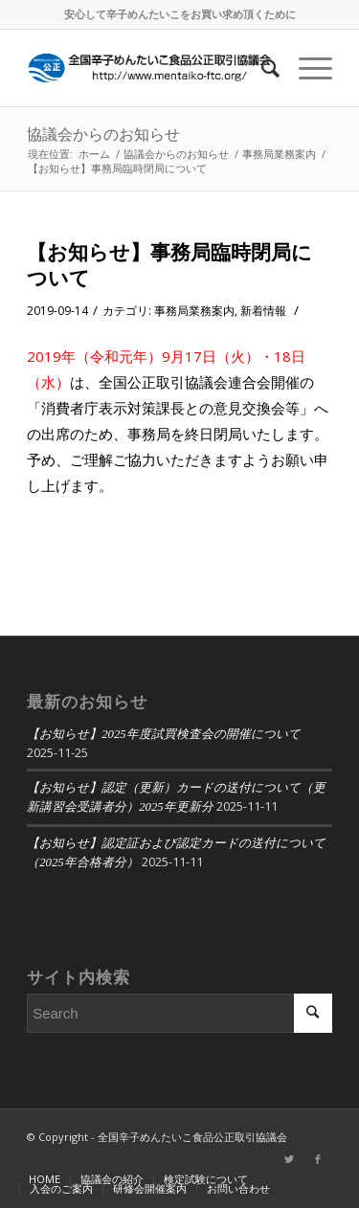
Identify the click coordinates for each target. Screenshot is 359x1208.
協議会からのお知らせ (103, 134)
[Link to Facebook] (317, 1159)
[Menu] (306, 68)
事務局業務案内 (194, 310)
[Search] (261, 68)
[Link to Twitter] (289, 1159)
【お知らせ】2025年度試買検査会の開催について (164, 734)
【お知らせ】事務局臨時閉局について (169, 264)
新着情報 (263, 310)
